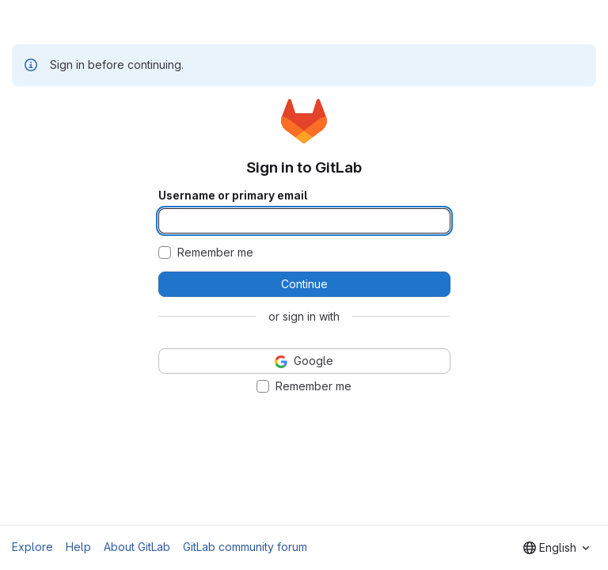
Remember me (215, 252)
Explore (32, 546)
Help (78, 546)
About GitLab (137, 546)
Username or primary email (232, 195)
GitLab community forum (245, 546)
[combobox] (556, 547)
